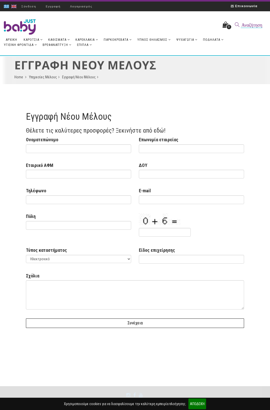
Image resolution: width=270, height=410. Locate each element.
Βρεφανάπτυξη (57, 45)
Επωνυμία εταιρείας (158, 139)
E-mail (145, 190)
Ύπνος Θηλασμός (154, 40)
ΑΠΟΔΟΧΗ (197, 404)
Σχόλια (32, 275)
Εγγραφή (53, 6)
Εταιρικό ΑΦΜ (39, 165)
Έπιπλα (84, 45)
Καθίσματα (59, 40)
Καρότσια (33, 40)
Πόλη (31, 216)
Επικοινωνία (246, 6)
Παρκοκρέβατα (118, 40)
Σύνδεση (28, 6)
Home (20, 78)
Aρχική (11, 40)
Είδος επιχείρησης (157, 250)
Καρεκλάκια (86, 40)
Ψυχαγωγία (186, 40)
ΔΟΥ (143, 165)
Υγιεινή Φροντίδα (20, 45)
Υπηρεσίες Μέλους (44, 78)
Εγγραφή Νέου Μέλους (80, 78)
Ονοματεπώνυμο (42, 139)
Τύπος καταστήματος (46, 250)
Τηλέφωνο (36, 190)
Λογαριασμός (81, 6)
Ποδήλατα (213, 40)
